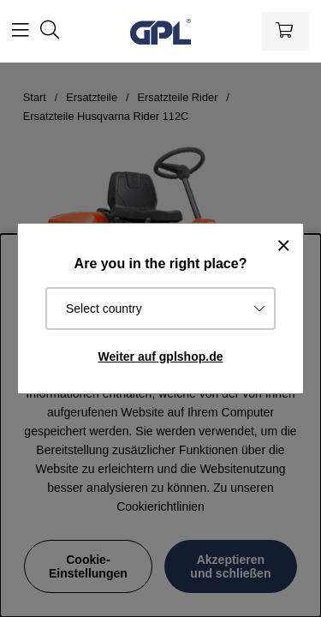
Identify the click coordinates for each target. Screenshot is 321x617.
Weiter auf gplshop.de (160, 356)
